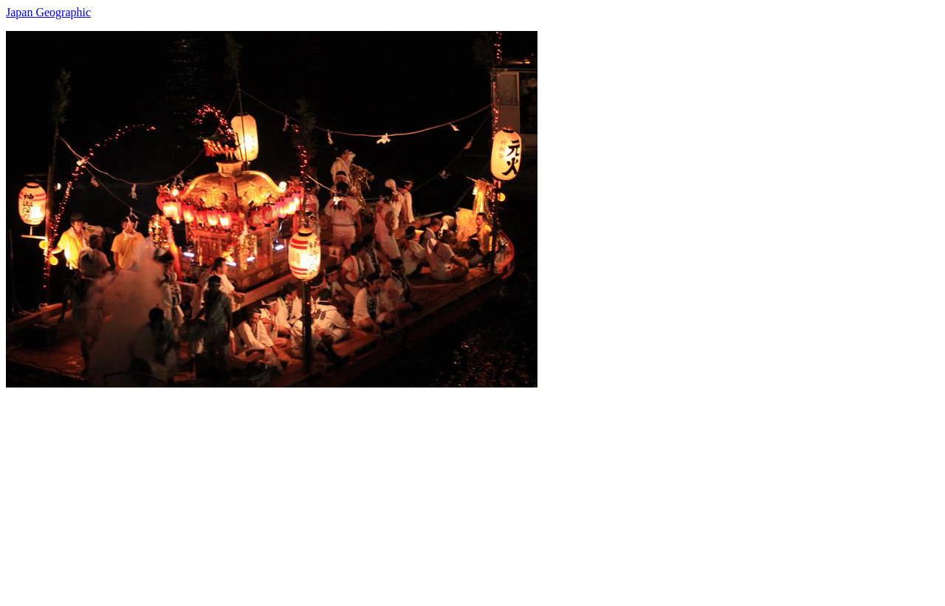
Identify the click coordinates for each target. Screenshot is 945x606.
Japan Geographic (48, 12)
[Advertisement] (449, 491)
